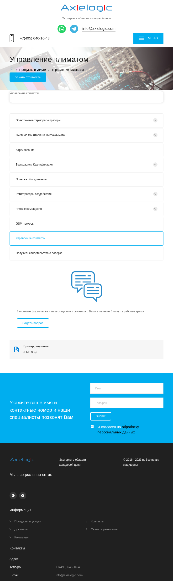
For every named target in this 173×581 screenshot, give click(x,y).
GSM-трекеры (25, 223)
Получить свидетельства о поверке (39, 253)
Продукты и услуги (32, 70)
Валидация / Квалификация (34, 164)
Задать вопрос (32, 323)
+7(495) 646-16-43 (35, 38)
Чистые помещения (29, 208)
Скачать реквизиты (104, 529)
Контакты (97, 521)
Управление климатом (30, 238)
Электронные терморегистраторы (38, 120)
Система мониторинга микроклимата (40, 135)
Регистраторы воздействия (34, 194)
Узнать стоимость (28, 77)
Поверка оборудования (31, 179)
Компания (21, 537)
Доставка (21, 529)
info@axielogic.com (98, 29)
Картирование (25, 150)
